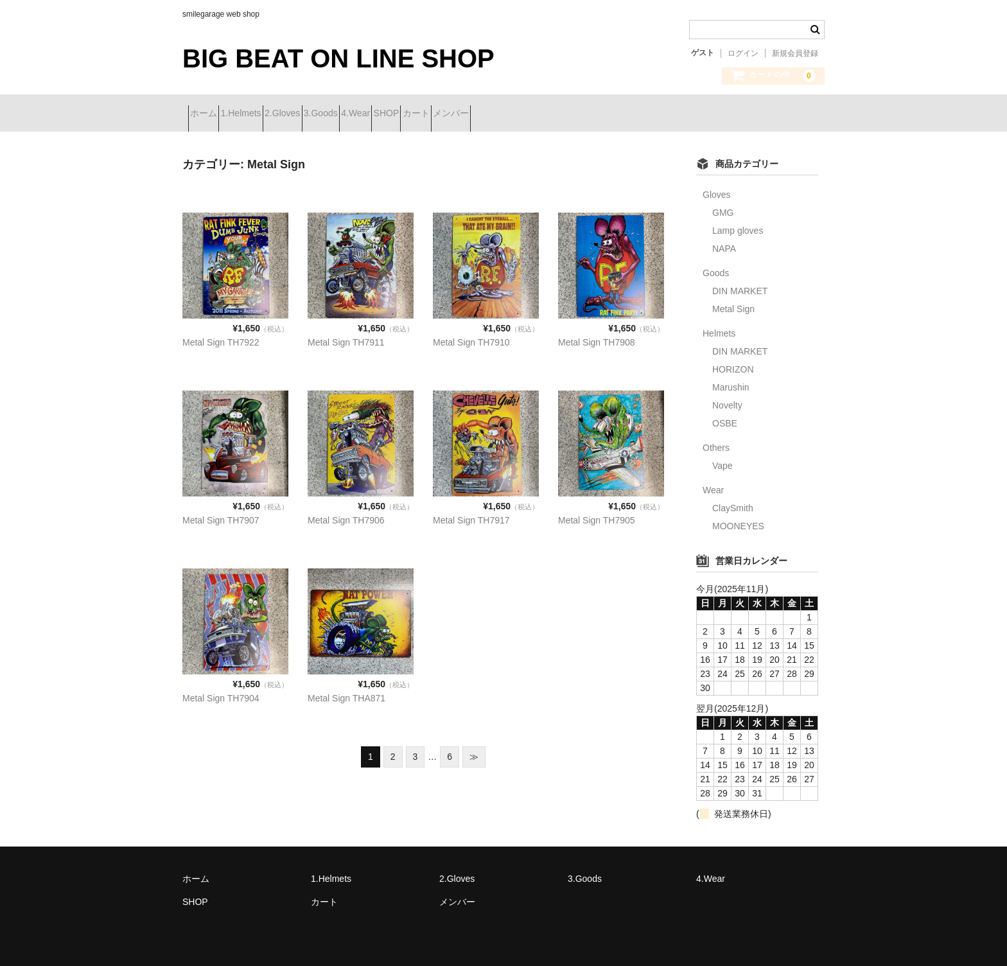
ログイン (743, 53)
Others (716, 444)
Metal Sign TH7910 (471, 338)
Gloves (717, 191)
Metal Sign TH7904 (220, 694)
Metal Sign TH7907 (220, 516)
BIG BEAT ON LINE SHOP (338, 58)
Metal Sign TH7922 (220, 338)
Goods (716, 269)
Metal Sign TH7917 (471, 516)
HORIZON (733, 365)
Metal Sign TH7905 (596, 516)
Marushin (730, 383)
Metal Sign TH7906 (346, 516)
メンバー (617, 114)
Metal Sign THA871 (346, 694)
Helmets (719, 329)
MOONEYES (738, 522)
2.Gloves (333, 114)
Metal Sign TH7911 (346, 338)
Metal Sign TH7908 (596, 338)
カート (558, 114)
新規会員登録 (795, 53)
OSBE (724, 419)
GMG (722, 209)
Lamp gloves (737, 227)
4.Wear (452, 114)
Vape (722, 462)
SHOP (506, 114)
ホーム (209, 114)
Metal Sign (733, 305)
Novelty (727, 401)
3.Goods (395, 114)
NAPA (724, 245)
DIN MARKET (739, 287)
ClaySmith (732, 504)
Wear (713, 486)
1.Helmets (269, 114)
